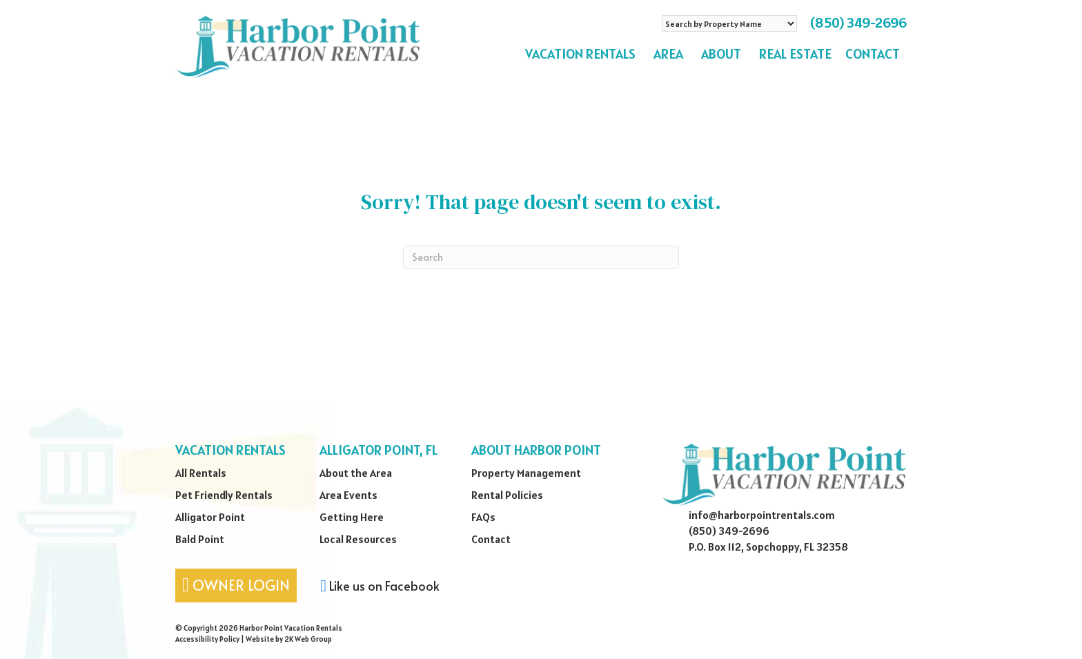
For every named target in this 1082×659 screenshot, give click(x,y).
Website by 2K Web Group (289, 639)
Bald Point (199, 539)
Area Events (348, 495)
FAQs (483, 517)
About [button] (723, 54)
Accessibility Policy (207, 639)
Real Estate (795, 54)
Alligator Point (210, 517)
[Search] (541, 257)
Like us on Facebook (380, 585)
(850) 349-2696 (858, 23)
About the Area (355, 473)
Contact (872, 54)
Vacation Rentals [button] (582, 54)
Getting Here (351, 517)
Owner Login (236, 585)
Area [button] (670, 54)
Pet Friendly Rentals (224, 495)
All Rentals (200, 473)
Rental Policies (507, 495)
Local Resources (358, 539)
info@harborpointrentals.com (762, 515)
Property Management (526, 473)
